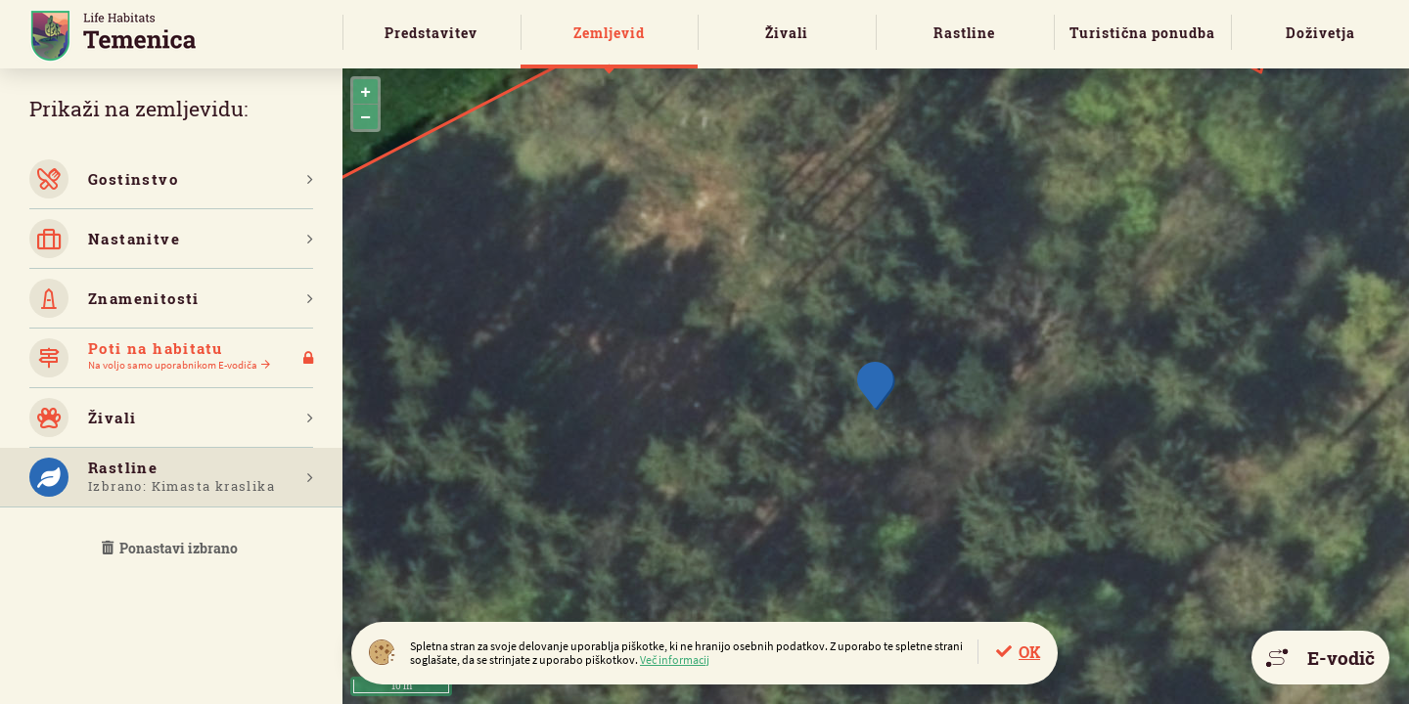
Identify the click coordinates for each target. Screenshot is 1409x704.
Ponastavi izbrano (171, 548)
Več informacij (674, 659)
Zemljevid (609, 32)
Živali (786, 32)
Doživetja (1320, 32)
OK (1029, 651)
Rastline (964, 32)
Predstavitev (431, 32)
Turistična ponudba (1142, 32)
